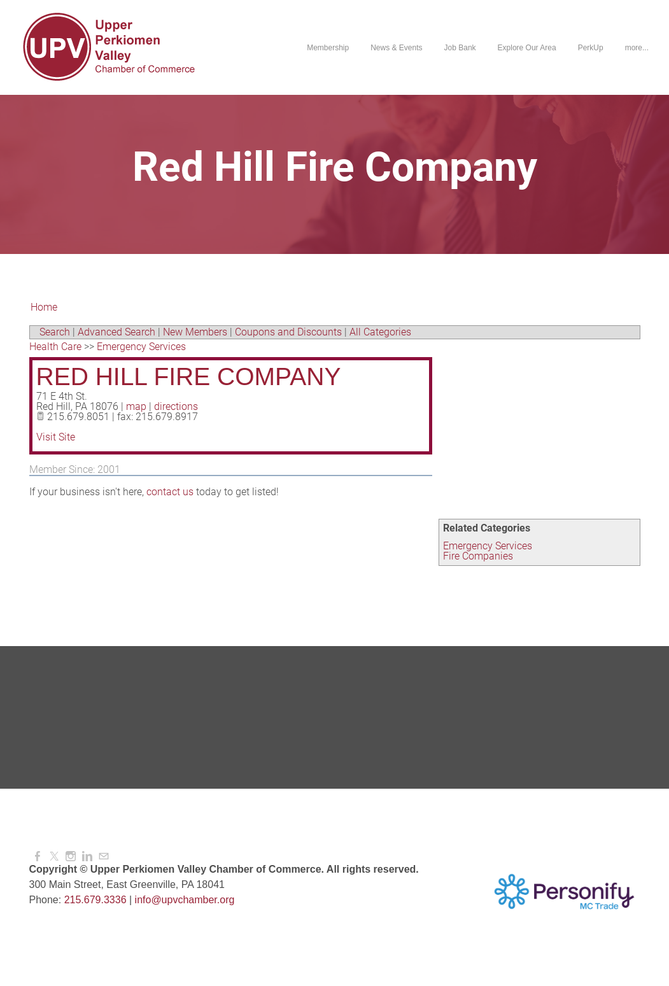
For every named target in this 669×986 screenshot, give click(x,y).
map (136, 406)
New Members (195, 332)
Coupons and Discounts (288, 332)
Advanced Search (116, 332)
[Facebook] (37, 856)
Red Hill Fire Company (188, 376)
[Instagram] (71, 856)
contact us (170, 492)
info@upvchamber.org (185, 899)
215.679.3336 (95, 899)
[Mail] (104, 856)
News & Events (396, 47)
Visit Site (55, 437)
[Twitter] (54, 856)
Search (54, 332)
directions (176, 406)
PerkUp (590, 47)
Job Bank (460, 47)
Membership (328, 47)
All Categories (380, 332)
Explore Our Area (527, 47)
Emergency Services (487, 546)
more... (637, 47)
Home (44, 307)
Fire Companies (478, 556)
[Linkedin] (87, 856)
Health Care (55, 347)
